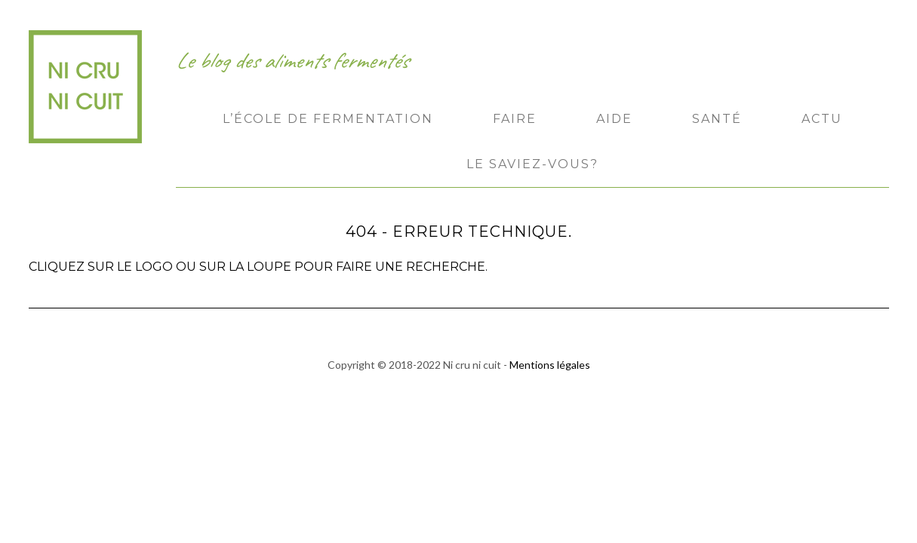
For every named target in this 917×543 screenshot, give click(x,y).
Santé (717, 119)
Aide (614, 119)
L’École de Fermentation (328, 119)
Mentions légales (549, 364)
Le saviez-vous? (532, 164)
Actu (822, 119)
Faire (515, 119)
